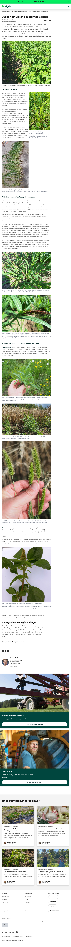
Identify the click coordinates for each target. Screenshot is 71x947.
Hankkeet (52, 906)
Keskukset (4, 899)
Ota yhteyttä (5, 902)
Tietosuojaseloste (6, 936)
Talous (26, 899)
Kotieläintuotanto (29, 908)
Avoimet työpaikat (54, 910)
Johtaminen (28, 896)
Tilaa (5, 925)
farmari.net (49, 1)
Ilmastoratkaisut (29, 911)
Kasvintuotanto (28, 905)
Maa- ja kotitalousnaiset (7, 911)
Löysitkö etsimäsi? (54, 893)
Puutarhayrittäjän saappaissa (19, 11)
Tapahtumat (53, 901)
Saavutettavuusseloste (18, 936)
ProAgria (4, 893)
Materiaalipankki (6, 905)
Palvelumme (28, 893)
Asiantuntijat (53, 897)
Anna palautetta (6, 908)
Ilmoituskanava (29, 936)
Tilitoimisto (27, 902)
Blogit (8, 11)
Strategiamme (5, 896)
